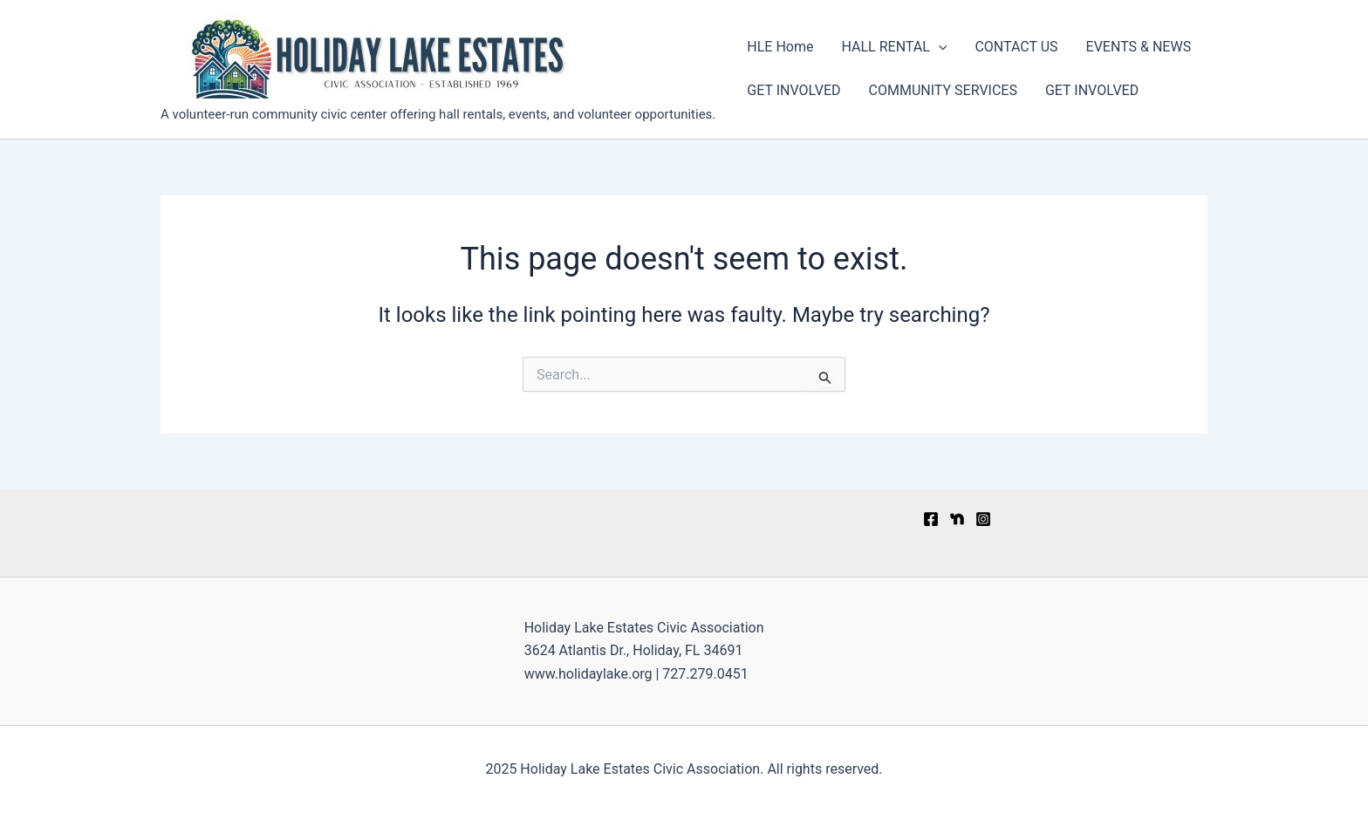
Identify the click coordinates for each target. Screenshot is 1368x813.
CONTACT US (1016, 46)
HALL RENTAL (894, 47)
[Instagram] (983, 519)
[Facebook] (931, 519)
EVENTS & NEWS (1139, 46)
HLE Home (780, 46)
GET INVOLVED (793, 90)
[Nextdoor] (957, 519)
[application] (938, 47)
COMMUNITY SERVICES (943, 90)
